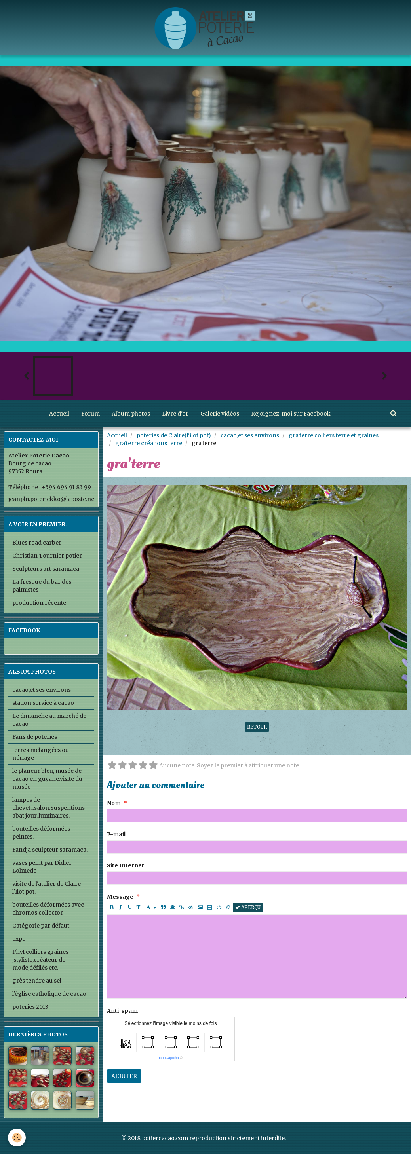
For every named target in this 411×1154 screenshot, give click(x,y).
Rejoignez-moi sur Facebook (291, 413)
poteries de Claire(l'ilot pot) (174, 435)
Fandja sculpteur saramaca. (50, 849)
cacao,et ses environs (250, 435)
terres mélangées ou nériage (40, 753)
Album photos (131, 413)
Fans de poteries (34, 736)
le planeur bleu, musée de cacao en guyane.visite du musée (47, 778)
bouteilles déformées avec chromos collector (48, 908)
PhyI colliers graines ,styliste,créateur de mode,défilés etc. (40, 959)
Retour (257, 727)
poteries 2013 (30, 1006)
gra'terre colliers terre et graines (334, 435)
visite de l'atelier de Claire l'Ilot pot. (46, 887)
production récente (39, 602)
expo (19, 938)
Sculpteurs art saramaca (45, 568)
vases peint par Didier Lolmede (42, 866)
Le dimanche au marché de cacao (49, 719)
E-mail (116, 834)
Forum (90, 413)
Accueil (59, 413)
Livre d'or (175, 413)
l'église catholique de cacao (49, 993)
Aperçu (248, 907)
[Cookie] (17, 1137)
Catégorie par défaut (40, 925)
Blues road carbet (36, 542)
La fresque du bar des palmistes (41, 585)
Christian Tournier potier (47, 555)
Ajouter (124, 1076)
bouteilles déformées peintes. (41, 832)
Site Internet (125, 865)
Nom (114, 803)
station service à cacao (43, 702)
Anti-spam (122, 1010)
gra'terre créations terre (148, 443)
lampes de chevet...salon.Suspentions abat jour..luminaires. (48, 807)
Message (120, 896)
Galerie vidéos (219, 413)
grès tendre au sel (36, 980)
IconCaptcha (169, 1058)
